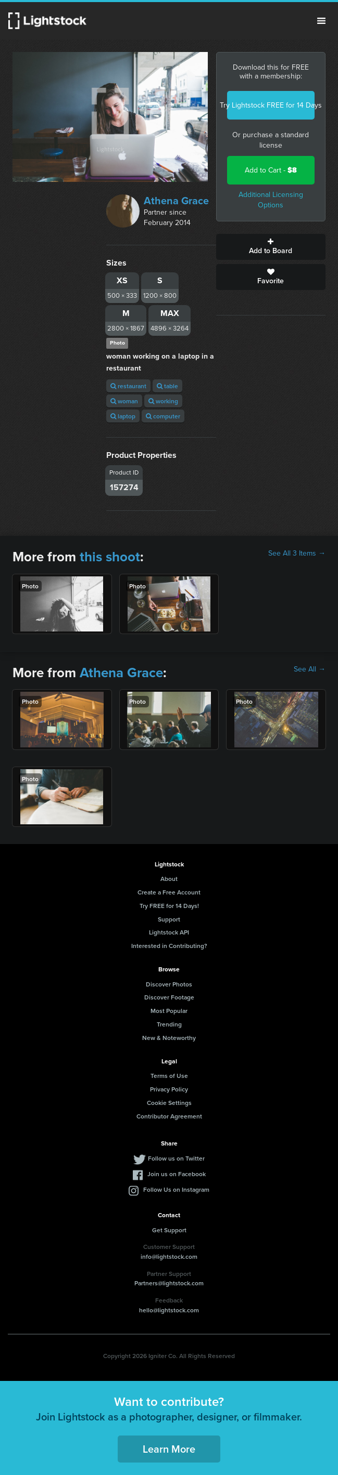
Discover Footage (169, 997)
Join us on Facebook (176, 1173)
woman (124, 401)
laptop (122, 416)
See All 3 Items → (297, 553)
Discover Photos (169, 984)
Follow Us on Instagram (176, 1189)
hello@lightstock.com (169, 1310)
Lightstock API (169, 932)
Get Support (169, 1230)
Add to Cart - (271, 170)
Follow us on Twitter (176, 1158)
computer (163, 416)
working (163, 401)
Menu (321, 20)
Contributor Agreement (169, 1116)
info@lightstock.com (169, 1256)
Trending (169, 1024)
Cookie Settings (169, 1102)
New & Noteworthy (169, 1037)
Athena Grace (176, 200)
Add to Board (271, 247)
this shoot (110, 557)
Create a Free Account (169, 892)
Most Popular (169, 1010)
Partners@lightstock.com (169, 1283)
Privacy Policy (169, 1089)
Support (169, 919)
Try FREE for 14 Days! (169, 905)
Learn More (169, 1448)
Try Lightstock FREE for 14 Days (271, 105)
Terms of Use (169, 1075)
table (167, 385)
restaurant (128, 385)
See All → (310, 669)
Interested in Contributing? (169, 945)
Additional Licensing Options (271, 199)
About (169, 878)
